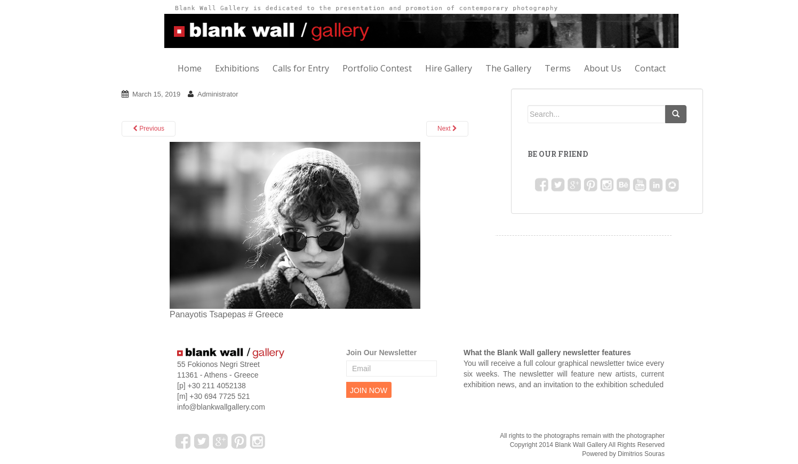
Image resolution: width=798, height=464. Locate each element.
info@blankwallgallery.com (221, 407)
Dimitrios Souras (641, 454)
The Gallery (508, 68)
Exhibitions (237, 68)
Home (190, 68)
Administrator (217, 94)
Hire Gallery (448, 68)
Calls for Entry (301, 68)
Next (447, 128)
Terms (558, 68)
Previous (148, 128)
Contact (650, 68)
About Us (602, 68)
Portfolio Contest (377, 68)
